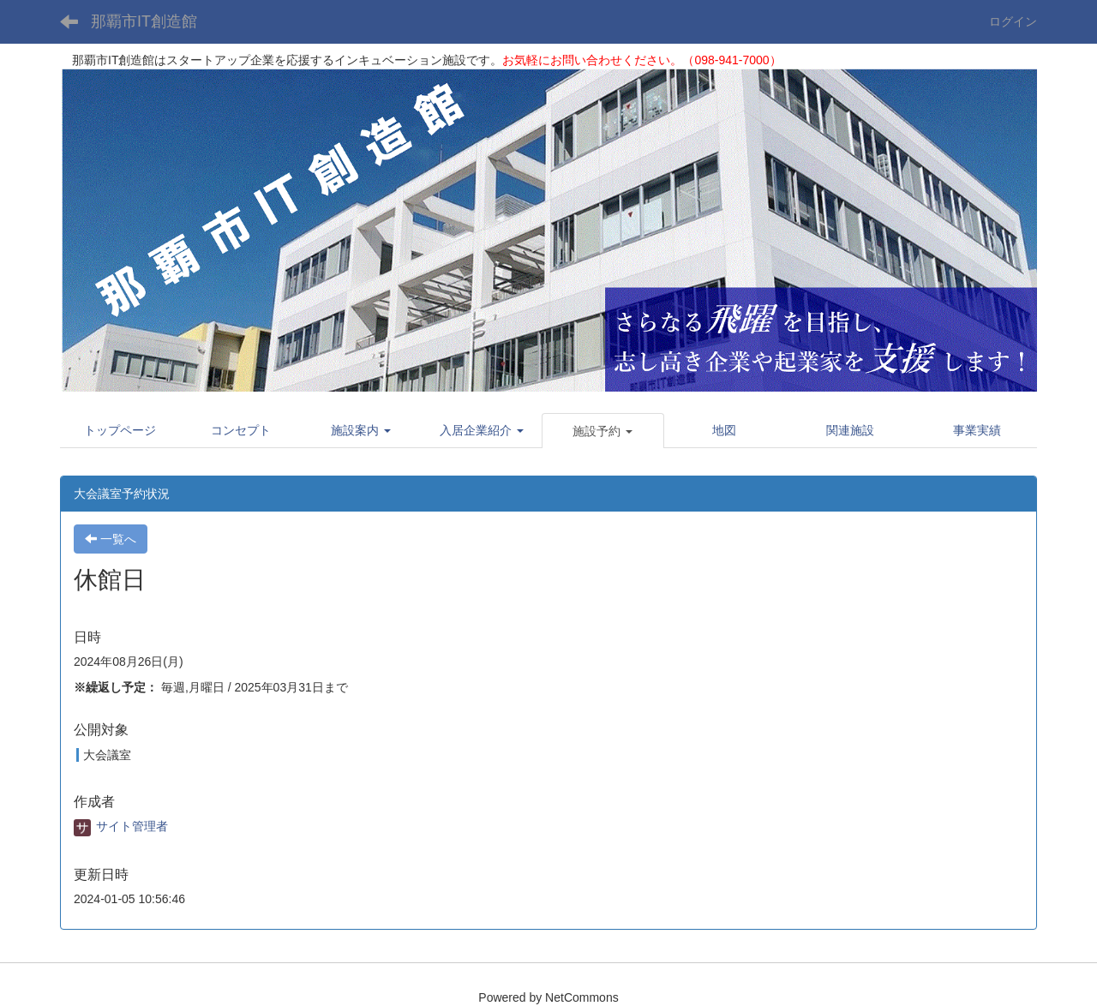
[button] (361, 430)
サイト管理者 (121, 826)
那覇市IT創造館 (144, 21)
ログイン (1013, 21)
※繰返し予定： (116, 687)
